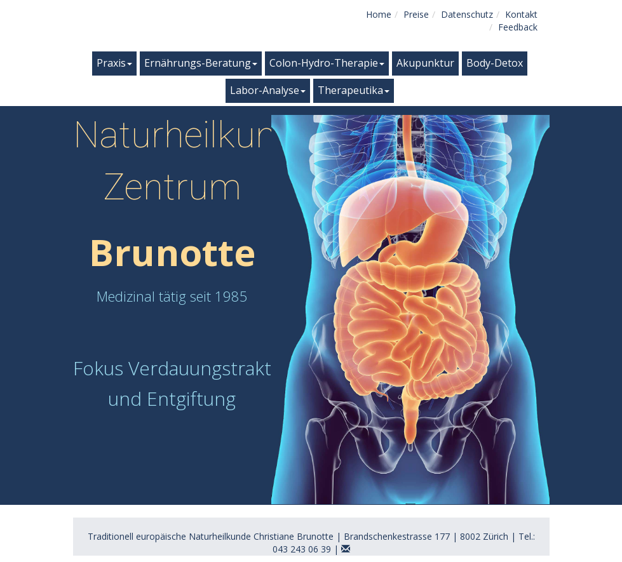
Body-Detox (494, 63)
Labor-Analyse (268, 90)
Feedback (517, 27)
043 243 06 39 (302, 549)
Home (378, 14)
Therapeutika (353, 90)
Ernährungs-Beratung (200, 63)
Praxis (114, 63)
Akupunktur (425, 63)
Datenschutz (467, 14)
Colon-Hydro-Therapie (326, 63)
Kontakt (521, 14)
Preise (416, 14)
